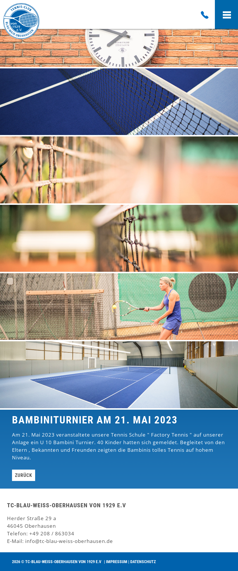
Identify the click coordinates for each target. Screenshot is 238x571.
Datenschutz (143, 561)
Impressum (116, 561)
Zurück (23, 475)
